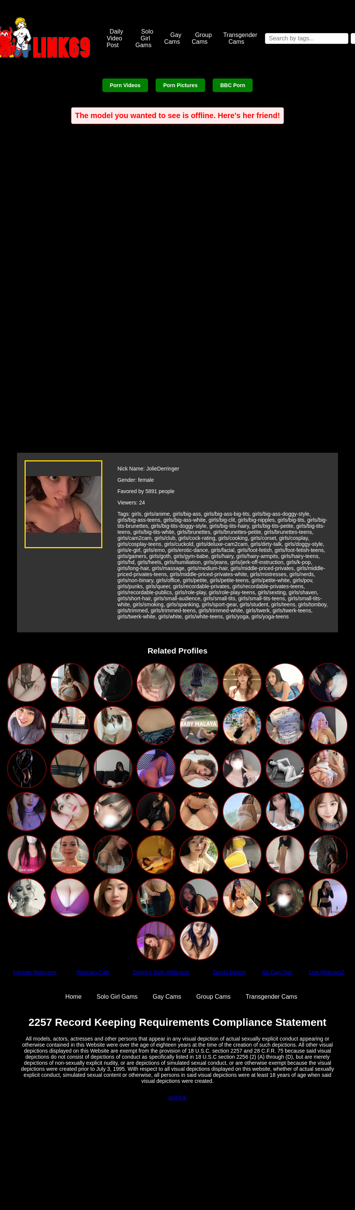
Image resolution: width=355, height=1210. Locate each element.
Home (73, 996)
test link (177, 1098)
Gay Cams (173, 38)
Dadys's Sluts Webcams (161, 972)
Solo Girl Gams (144, 38)
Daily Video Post (114, 38)
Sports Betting (229, 972)
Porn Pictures (180, 85)
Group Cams (202, 38)
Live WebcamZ (326, 972)
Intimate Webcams (35, 972)
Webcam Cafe (93, 972)
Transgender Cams (240, 38)
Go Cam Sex (277, 972)
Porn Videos (125, 85)
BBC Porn (232, 85)
